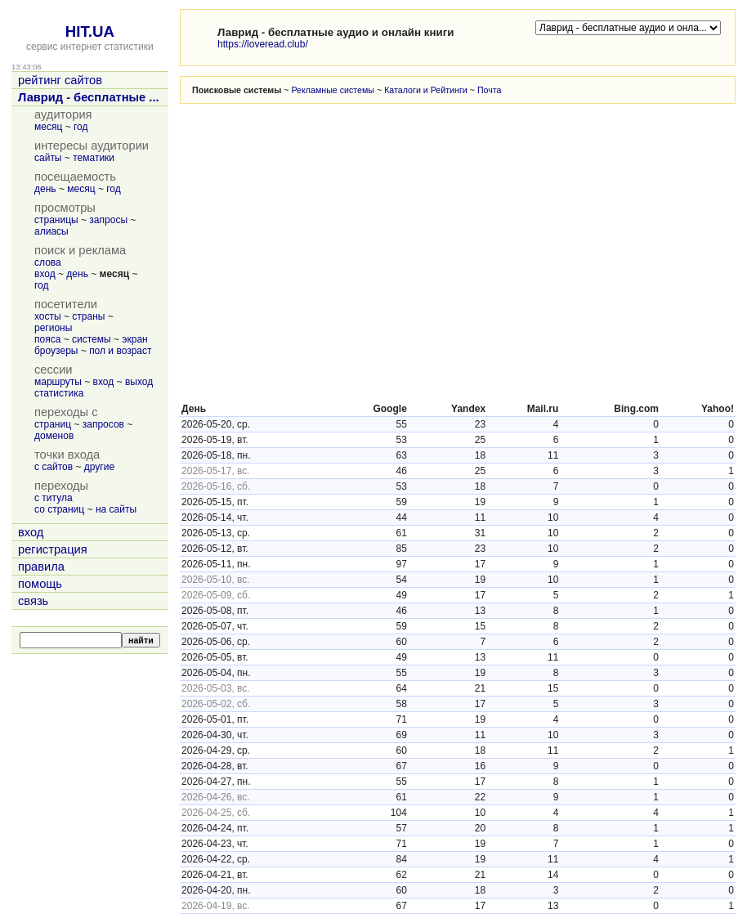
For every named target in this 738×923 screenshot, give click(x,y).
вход (45, 274)
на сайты (116, 509)
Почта (489, 90)
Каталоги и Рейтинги (425, 90)
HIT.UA (89, 31)
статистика (58, 393)
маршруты (58, 382)
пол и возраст (120, 350)
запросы (108, 220)
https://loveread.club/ (262, 44)
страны (88, 316)
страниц (52, 424)
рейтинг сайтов (60, 80)
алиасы (51, 231)
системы (91, 339)
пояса (47, 339)
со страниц (59, 509)
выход (139, 382)
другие (99, 467)
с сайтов (53, 467)
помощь (40, 583)
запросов (103, 424)
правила (41, 566)
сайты (48, 158)
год (81, 126)
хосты (47, 316)
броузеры (56, 350)
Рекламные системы (332, 90)
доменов (54, 435)
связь (33, 600)
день (45, 189)
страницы (56, 220)
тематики (93, 158)
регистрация (52, 549)
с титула (53, 498)
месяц (48, 126)
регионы (53, 328)
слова (47, 262)
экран (134, 339)
